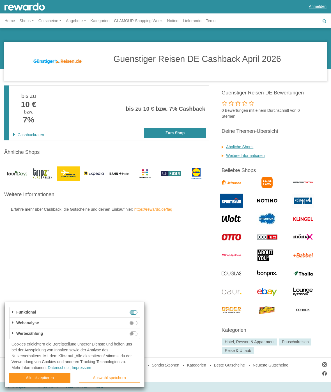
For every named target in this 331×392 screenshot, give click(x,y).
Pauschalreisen (295, 342)
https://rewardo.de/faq (153, 209)
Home (9, 20)
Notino (172, 20)
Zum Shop (175, 133)
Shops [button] (25, 20)
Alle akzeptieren (40, 377)
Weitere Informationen (245, 155)
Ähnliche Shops (239, 147)
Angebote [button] (74, 20)
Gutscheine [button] (48, 20)
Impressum (81, 367)
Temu (210, 20)
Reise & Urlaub (238, 350)
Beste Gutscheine (229, 365)
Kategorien (100, 20)
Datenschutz (59, 367)
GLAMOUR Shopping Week (138, 20)
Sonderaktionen (165, 365)
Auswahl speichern (109, 377)
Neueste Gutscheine (270, 365)
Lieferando (192, 20)
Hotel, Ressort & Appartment (249, 342)
